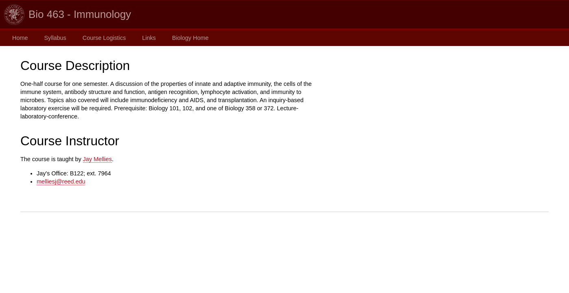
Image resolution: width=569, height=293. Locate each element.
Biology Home (190, 38)
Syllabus (55, 38)
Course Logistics (104, 38)
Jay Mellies (97, 159)
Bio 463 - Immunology (79, 14)
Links (149, 38)
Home (20, 38)
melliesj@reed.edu (61, 181)
